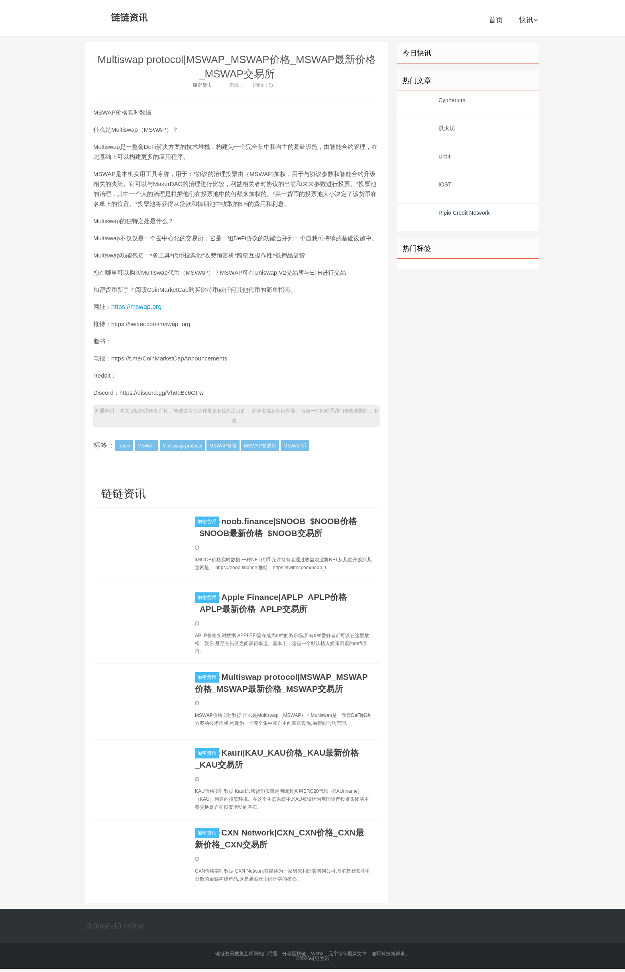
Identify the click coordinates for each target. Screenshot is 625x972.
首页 (496, 20)
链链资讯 (128, 18)
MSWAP (146, 446)
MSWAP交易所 (260, 446)
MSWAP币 (294, 446)
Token (124, 446)
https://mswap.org (136, 306)
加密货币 (202, 85)
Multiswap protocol (182, 446)
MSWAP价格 (223, 446)
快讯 (528, 20)
